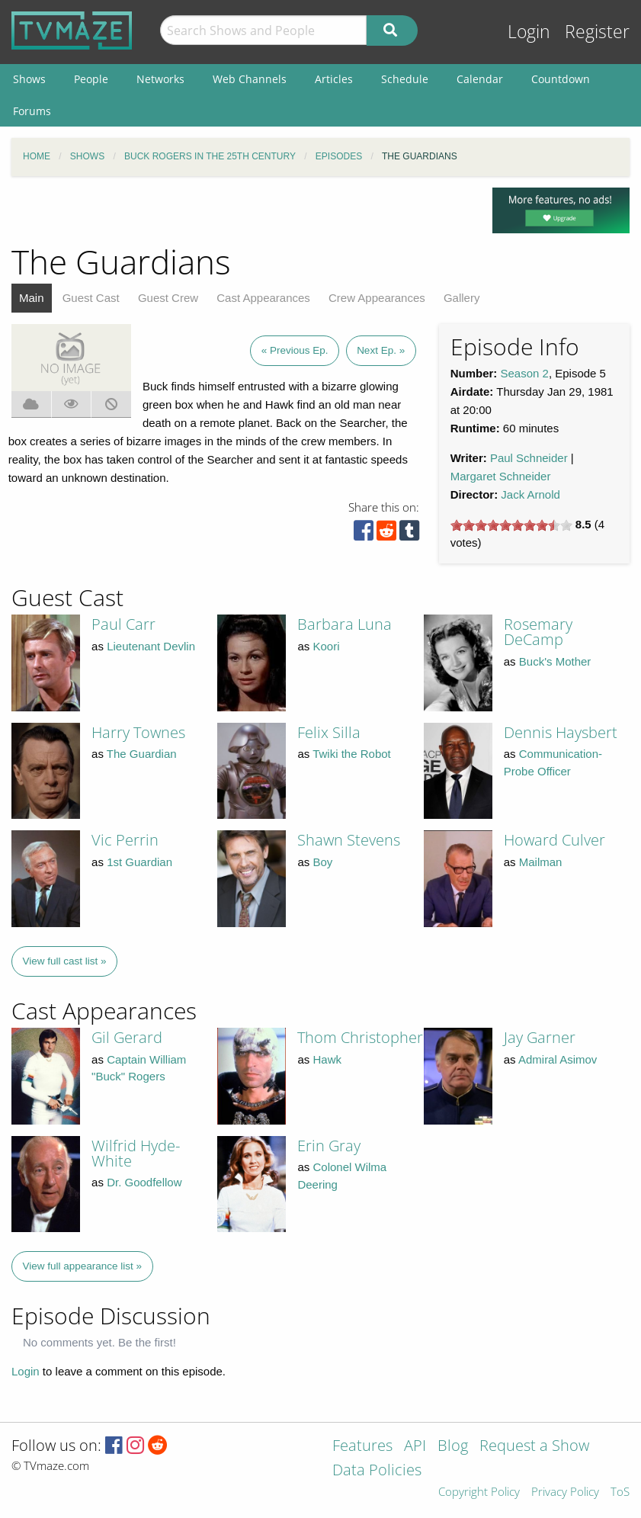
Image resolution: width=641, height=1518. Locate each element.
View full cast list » (65, 961)
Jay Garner (539, 1037)
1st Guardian (139, 861)
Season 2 (525, 373)
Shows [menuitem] (29, 79)
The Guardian (142, 753)
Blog (452, 1446)
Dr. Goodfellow (144, 1182)
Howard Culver (554, 840)
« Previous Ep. (295, 350)
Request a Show (534, 1446)
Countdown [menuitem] (560, 79)
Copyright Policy (479, 1492)
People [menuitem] (91, 79)
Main (31, 297)
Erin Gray (329, 1145)
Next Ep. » (381, 350)
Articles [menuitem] (334, 79)
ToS (620, 1492)
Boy (322, 861)
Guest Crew (168, 297)
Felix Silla (329, 732)
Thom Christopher (360, 1037)
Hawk (326, 1059)
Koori (325, 646)
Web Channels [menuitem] (250, 79)
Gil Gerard (126, 1037)
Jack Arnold (530, 494)
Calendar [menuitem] (480, 79)
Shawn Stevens (348, 840)
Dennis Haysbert (560, 732)
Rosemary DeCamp (538, 632)
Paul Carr (123, 624)
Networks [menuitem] (160, 79)
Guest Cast (91, 297)
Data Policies (376, 1471)
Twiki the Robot (351, 753)
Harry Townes (138, 732)
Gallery (462, 297)
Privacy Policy (565, 1492)
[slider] (511, 525)
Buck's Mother (555, 661)
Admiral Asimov (557, 1059)
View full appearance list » (83, 1266)
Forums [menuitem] (32, 111)
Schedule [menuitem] (404, 79)
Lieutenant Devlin (151, 646)
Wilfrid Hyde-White (135, 1153)
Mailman (540, 861)
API (415, 1446)
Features (362, 1446)
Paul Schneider (529, 457)
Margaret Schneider (500, 476)
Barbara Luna (344, 624)
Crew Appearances (377, 297)
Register (597, 31)
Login (529, 31)
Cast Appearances (263, 297)
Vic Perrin (125, 840)
